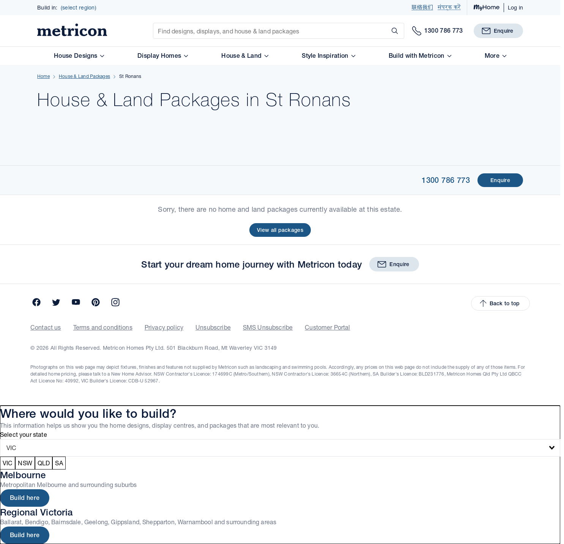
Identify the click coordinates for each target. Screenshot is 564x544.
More (495, 55)
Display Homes (162, 55)
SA (59, 462)
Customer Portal (327, 327)
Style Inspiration (328, 55)
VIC (8, 462)
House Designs (79, 55)
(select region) (78, 7)
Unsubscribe (213, 327)
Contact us (45, 327)
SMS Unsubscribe (268, 327)
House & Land (244, 55)
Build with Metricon (420, 55)
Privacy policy (164, 327)
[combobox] (280, 448)
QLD (44, 462)
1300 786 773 (446, 180)
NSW (25, 462)
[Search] (393, 30)
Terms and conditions (102, 327)
